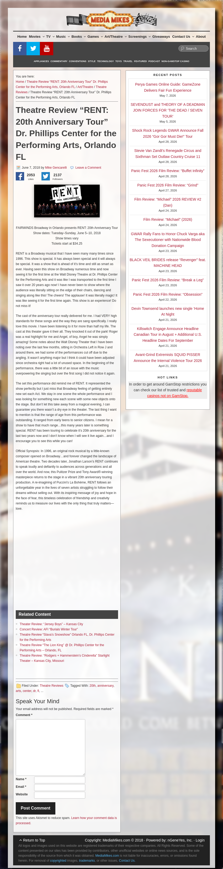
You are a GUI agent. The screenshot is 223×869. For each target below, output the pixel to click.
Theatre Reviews (51, 686)
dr (34, 691)
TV (50, 36)
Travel (127, 61)
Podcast (154, 61)
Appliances (41, 61)
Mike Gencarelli (56, 167)
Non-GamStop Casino (175, 61)
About (201, 36)
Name (21, 779)
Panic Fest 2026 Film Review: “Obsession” (168, 294)
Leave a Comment (88, 167)
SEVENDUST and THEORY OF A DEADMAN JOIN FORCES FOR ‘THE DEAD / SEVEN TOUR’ (168, 110)
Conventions (77, 61)
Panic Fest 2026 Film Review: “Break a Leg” (168, 280)
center (27, 691)
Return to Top (34, 840)
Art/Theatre (115, 36)
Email (21, 787)
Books (78, 36)
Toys (118, 61)
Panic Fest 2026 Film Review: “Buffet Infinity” (167, 171)
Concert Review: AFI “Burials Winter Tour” (49, 629)
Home (22, 36)
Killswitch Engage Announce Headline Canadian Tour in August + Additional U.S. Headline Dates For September (168, 335)
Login (200, 840)
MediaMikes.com (116, 840)
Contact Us (183, 36)
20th (92, 686)
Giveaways (161, 36)
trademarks (87, 860)
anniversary (105, 686)
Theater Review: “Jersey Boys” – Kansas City (51, 624)
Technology (105, 61)
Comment (24, 715)
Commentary (59, 61)
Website (22, 794)
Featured (140, 61)
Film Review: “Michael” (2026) (168, 219)
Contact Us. (127, 860)
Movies (37, 36)
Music (63, 36)
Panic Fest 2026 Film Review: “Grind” (167, 185)
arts (18, 691)
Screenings (139, 36)
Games (95, 36)
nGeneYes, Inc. (180, 840)
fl (38, 691)
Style (91, 61)
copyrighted (58, 860)
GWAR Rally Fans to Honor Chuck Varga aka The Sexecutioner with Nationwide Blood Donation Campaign (168, 240)
